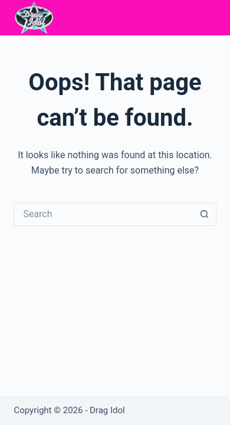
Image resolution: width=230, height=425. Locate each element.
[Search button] (204, 214)
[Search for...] (103, 214)
